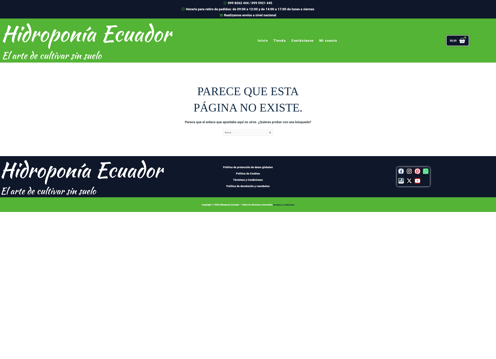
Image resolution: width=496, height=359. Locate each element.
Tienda (279, 41)
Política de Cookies (248, 173)
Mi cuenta (328, 41)
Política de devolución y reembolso (248, 186)
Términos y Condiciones (248, 180)
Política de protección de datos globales (248, 167)
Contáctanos (302, 41)
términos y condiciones (283, 205)
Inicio (263, 41)
